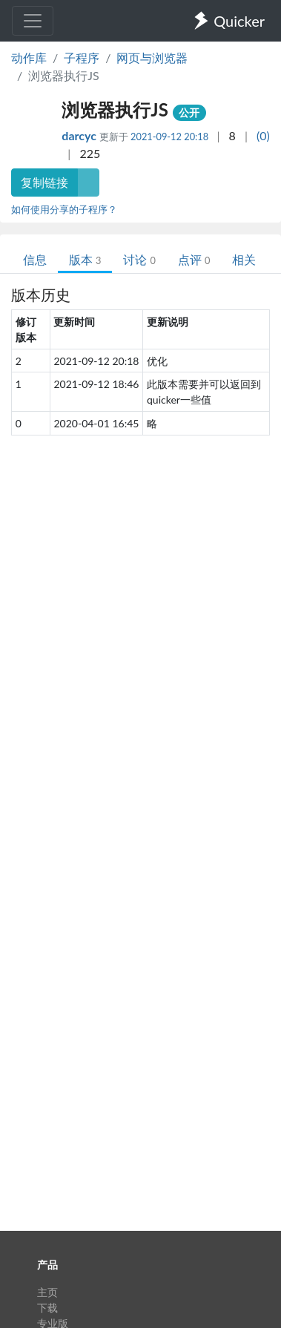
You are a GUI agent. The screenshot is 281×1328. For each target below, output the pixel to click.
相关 (244, 259)
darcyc (80, 135)
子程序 (81, 57)
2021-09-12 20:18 (169, 136)
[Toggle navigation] (32, 21)
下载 (47, 1307)
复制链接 (44, 182)
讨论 (139, 259)
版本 (85, 259)
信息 (35, 259)
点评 (194, 259)
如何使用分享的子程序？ (64, 209)
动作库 (29, 57)
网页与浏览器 (152, 57)
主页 (47, 1292)
